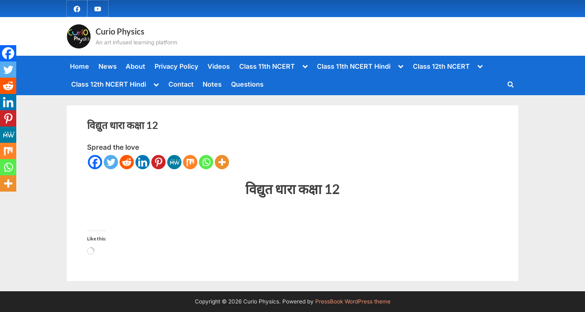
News (107, 66)
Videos (218, 66)
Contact (181, 84)
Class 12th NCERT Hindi (108, 84)
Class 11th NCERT (267, 66)
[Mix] (190, 162)
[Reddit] (127, 162)
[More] (222, 162)
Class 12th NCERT (441, 66)
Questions (247, 84)
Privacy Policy (177, 66)
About (135, 66)
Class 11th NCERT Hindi (354, 66)
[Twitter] (111, 162)
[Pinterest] (158, 162)
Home (79, 66)
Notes (212, 84)
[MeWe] (174, 162)
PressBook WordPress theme (353, 301)
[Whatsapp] (206, 162)
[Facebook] (95, 162)
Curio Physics (120, 31)
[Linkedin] (142, 162)
